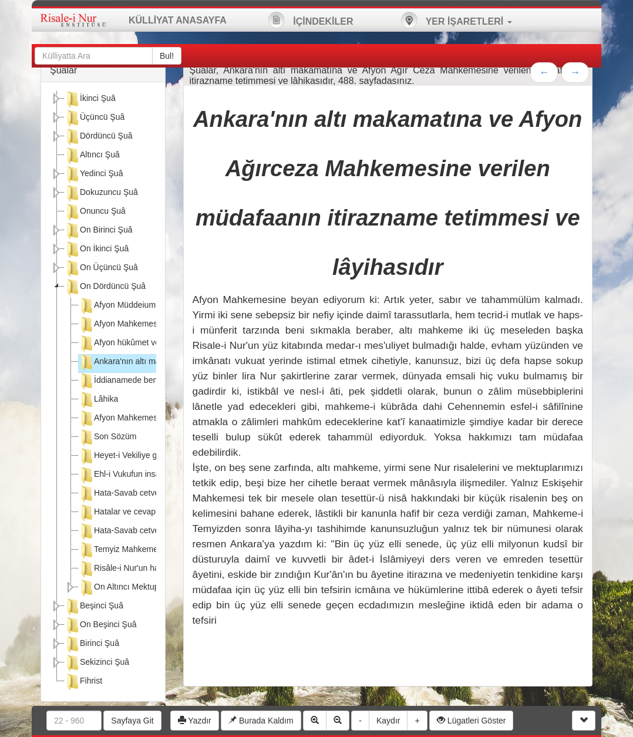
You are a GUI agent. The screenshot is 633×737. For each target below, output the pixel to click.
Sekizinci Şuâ (97, 663)
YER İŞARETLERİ (456, 20)
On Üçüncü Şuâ (101, 268)
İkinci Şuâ (90, 99)
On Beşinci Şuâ (101, 625)
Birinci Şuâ (92, 644)
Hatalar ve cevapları (123, 512)
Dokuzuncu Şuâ (101, 193)
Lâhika (98, 400)
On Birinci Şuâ (98, 231)
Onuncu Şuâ (95, 212)
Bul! (167, 55)
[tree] (103, 391)
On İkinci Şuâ (97, 249)
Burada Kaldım (261, 720)
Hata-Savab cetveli (121, 494)
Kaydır (388, 720)
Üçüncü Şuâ (94, 118)
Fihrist (83, 682)
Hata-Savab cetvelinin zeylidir (140, 531)
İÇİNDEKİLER (310, 20)
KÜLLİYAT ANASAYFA (178, 20)
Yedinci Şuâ (94, 174)
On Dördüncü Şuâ (105, 287)
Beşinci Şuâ (94, 606)
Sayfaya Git (132, 720)
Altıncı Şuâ (92, 155)
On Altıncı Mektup (119, 588)
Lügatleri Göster (471, 720)
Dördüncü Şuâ (99, 137)
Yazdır (194, 720)
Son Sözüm (107, 437)
